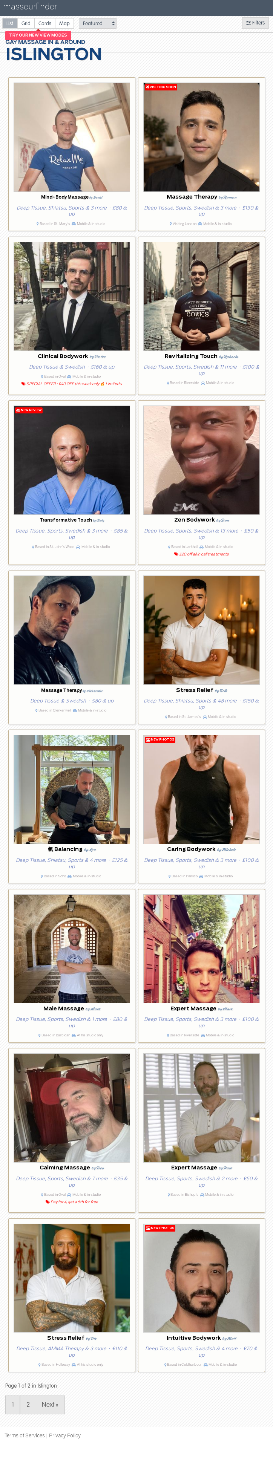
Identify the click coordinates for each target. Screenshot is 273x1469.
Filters (255, 23)
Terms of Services (25, 1435)
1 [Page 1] (13, 1405)
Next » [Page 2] (50, 1405)
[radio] (9, 23)
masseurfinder (30, 8)
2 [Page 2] (28, 1405)
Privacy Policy (65, 1435)
